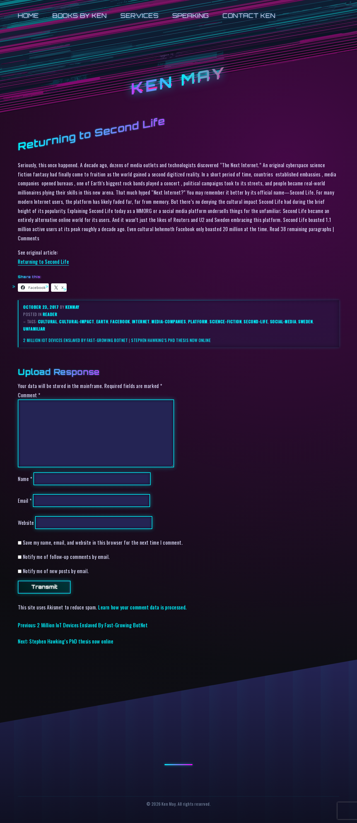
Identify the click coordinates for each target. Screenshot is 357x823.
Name (25, 478)
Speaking (190, 15)
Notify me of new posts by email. (56, 571)
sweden (305, 321)
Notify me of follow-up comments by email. (66, 556)
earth (102, 321)
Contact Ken (249, 15)
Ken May (178, 80)
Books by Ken (79, 15)
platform (198, 321)
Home (28, 15)
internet (140, 321)
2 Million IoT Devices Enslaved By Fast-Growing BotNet (75, 340)
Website (26, 522)
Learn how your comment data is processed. (142, 607)
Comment (29, 395)
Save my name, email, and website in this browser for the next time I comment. (103, 542)
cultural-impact (76, 321)
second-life (255, 321)
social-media (283, 321)
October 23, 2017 (41, 307)
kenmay (72, 307)
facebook (120, 321)
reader (50, 314)
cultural (47, 321)
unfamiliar (34, 329)
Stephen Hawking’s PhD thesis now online (171, 340)
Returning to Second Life (43, 261)
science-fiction (225, 321)
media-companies (168, 321)
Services (139, 15)
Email (25, 500)
